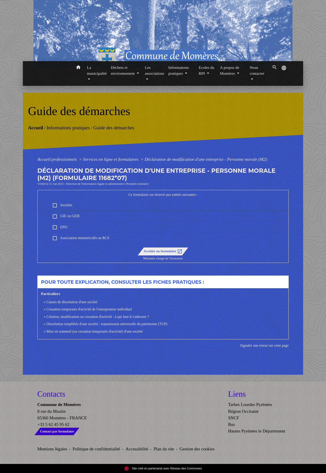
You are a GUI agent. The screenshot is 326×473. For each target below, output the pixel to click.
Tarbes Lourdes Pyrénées (250, 404)
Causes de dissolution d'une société (71, 302)
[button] (78, 68)
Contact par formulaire (57, 431)
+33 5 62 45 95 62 (53, 424)
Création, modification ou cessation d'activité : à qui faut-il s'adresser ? (97, 317)
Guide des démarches (113, 127)
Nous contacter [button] (257, 70)
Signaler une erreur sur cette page (264, 345)
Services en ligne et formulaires (111, 159)
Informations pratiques (68, 127)
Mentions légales (52, 449)
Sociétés (62, 205)
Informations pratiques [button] (178, 70)
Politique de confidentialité (96, 449)
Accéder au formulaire (163, 251)
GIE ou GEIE (66, 216)
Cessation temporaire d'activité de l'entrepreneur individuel (89, 309)
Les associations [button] (154, 70)
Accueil (35, 127)
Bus (231, 424)
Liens (237, 394)
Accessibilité (137, 449)
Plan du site (164, 449)
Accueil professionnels (57, 159)
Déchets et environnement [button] (123, 70)
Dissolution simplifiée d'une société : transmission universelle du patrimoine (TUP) (106, 324)
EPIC (60, 227)
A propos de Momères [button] (229, 70)
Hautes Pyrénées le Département (256, 431)
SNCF (233, 417)
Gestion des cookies (197, 449)
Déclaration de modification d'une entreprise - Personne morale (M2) (206, 159)
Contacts (51, 394)
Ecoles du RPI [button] (206, 70)
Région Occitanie (243, 411)
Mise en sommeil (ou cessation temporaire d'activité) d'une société (94, 331)
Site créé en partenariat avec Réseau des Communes (163, 468)
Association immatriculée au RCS (80, 238)
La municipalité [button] (97, 70)
